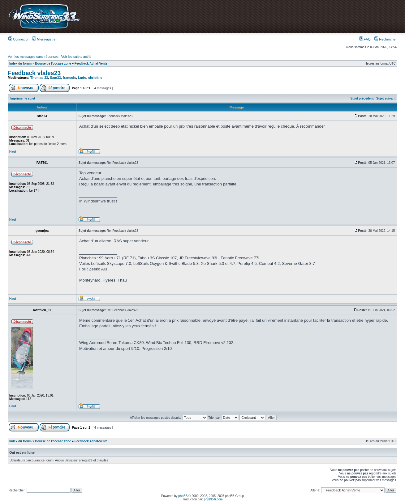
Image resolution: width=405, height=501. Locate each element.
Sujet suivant (385, 98)
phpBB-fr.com (213, 499)
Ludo (82, 77)
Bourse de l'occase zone (53, 63)
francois (69, 77)
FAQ (365, 39)
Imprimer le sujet (23, 98)
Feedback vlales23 (34, 73)
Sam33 (55, 77)
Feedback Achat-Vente (91, 63)
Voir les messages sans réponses (33, 56)
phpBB (182, 496)
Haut (12, 151)
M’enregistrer (44, 39)
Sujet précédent (362, 98)
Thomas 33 (39, 77)
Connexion (18, 39)
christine (95, 77)
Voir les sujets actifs (76, 56)
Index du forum (20, 63)
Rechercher (385, 39)
